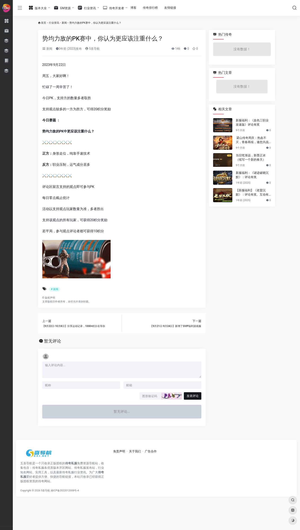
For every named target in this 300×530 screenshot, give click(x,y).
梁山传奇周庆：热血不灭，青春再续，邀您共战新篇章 (252, 140)
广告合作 (151, 451)
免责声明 (119, 451)
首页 (43, 22)
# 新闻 (54, 289)
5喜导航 (92, 48)
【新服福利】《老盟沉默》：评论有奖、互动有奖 (252, 193)
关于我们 (135, 451)
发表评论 (193, 396)
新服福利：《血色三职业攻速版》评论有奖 (252, 122)
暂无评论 (52, 341)
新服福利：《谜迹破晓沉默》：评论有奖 (252, 175)
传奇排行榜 (150, 7)
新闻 (64, 22)
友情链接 (170, 7)
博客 (133, 7)
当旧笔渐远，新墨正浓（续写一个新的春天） (251, 157)
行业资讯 (54, 22)
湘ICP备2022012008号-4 (65, 490)
